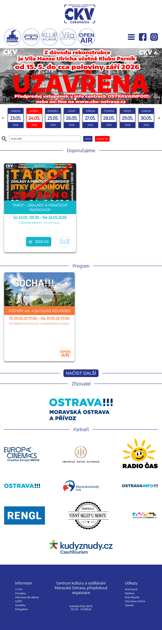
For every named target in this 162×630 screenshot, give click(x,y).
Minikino (129, 593)
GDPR (18, 601)
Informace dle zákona (27, 597)
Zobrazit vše (102, 139)
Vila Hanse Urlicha (135, 601)
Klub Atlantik (132, 597)
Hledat (88, 139)
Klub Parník (131, 589)
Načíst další (81, 373)
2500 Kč (38, 241)
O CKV (18, 589)
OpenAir (129, 605)
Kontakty (20, 605)
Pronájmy (20, 593)
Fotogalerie (21, 609)
